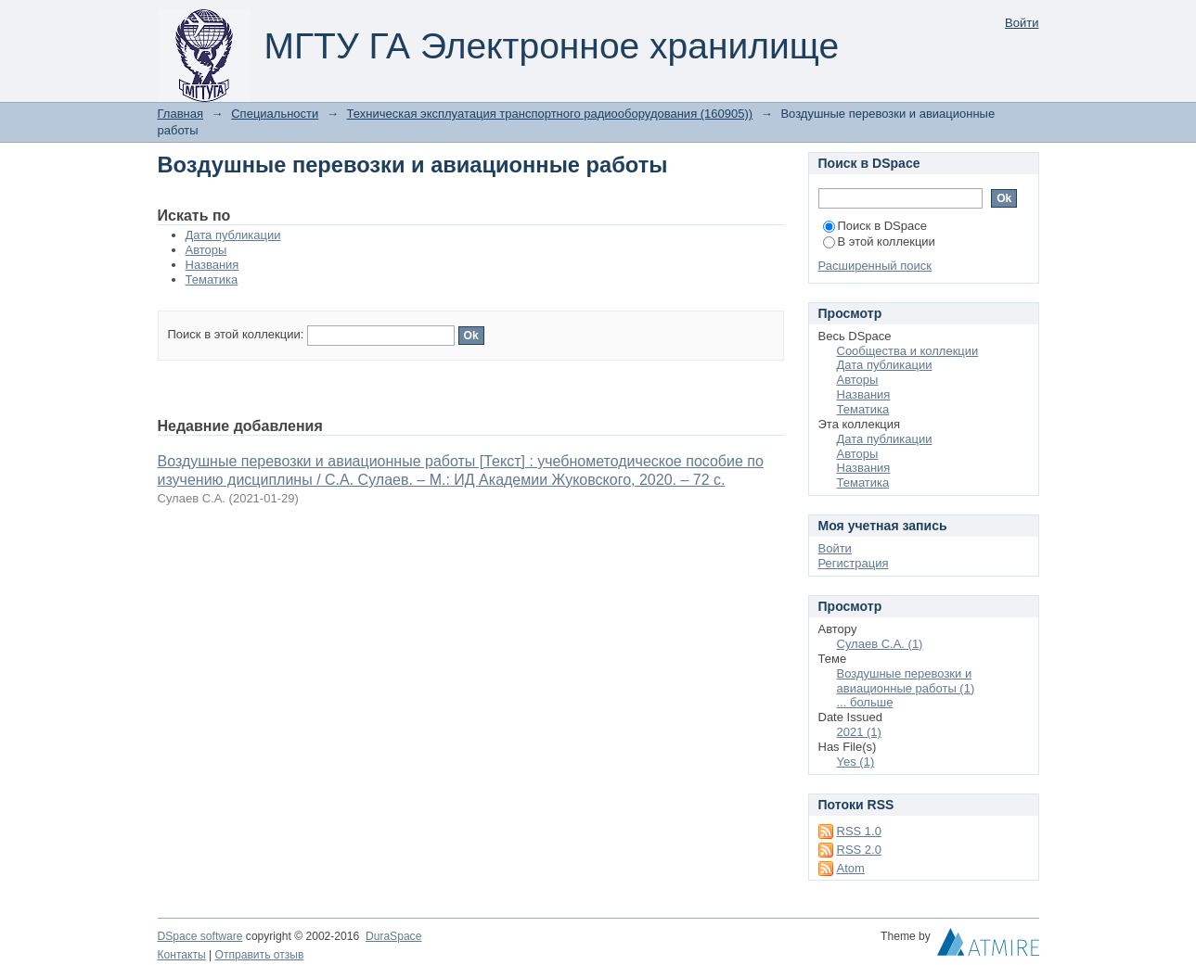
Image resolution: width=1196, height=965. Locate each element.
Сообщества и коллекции (908, 351)
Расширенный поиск (875, 266)
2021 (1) (859, 732)
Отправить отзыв (259, 954)
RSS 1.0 (859, 831)
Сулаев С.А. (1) (880, 644)
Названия (212, 265)
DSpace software (200, 936)
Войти (1021, 23)
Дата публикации (233, 235)
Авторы (206, 250)
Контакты (182, 954)
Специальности (274, 114)
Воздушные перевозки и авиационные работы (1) (906, 681)
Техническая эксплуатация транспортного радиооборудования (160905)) (550, 114)
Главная (180, 114)
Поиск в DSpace (875, 226)
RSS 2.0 (859, 850)
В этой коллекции (879, 241)
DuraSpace (393, 936)
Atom (851, 868)
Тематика (212, 279)
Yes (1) (856, 761)
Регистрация (853, 563)
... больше (865, 702)
